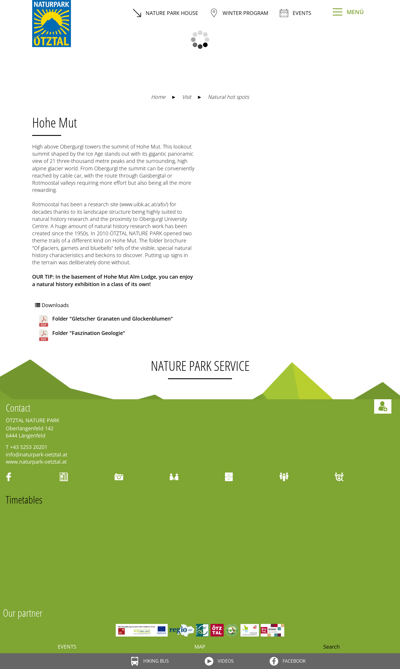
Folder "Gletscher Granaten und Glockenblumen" (105, 321)
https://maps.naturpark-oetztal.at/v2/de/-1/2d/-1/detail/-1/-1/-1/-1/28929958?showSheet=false (270, 125)
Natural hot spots (228, 96)
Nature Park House (165, 13)
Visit (186, 96)
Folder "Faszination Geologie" (81, 335)
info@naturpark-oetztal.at (36, 454)
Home (158, 96)
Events (295, 13)
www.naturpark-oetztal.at (36, 461)
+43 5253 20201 (28, 447)
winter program (239, 13)
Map (199, 646)
